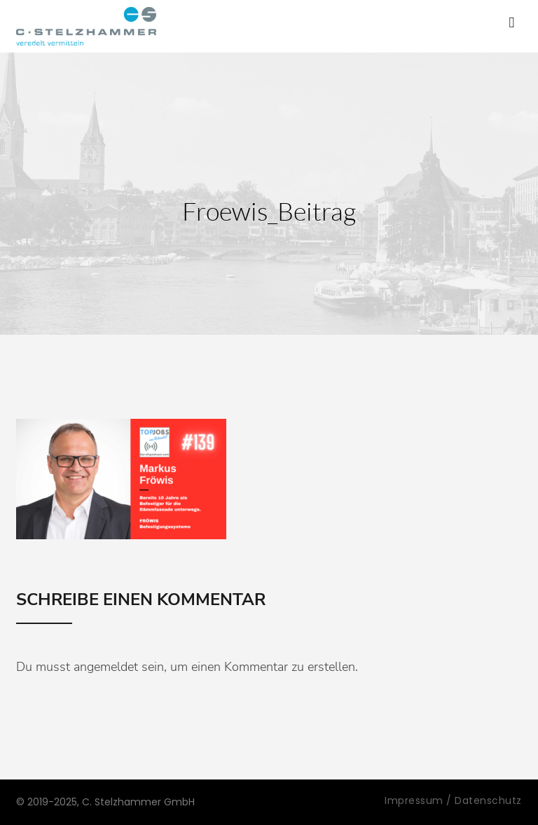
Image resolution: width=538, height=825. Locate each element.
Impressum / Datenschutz (453, 800)
